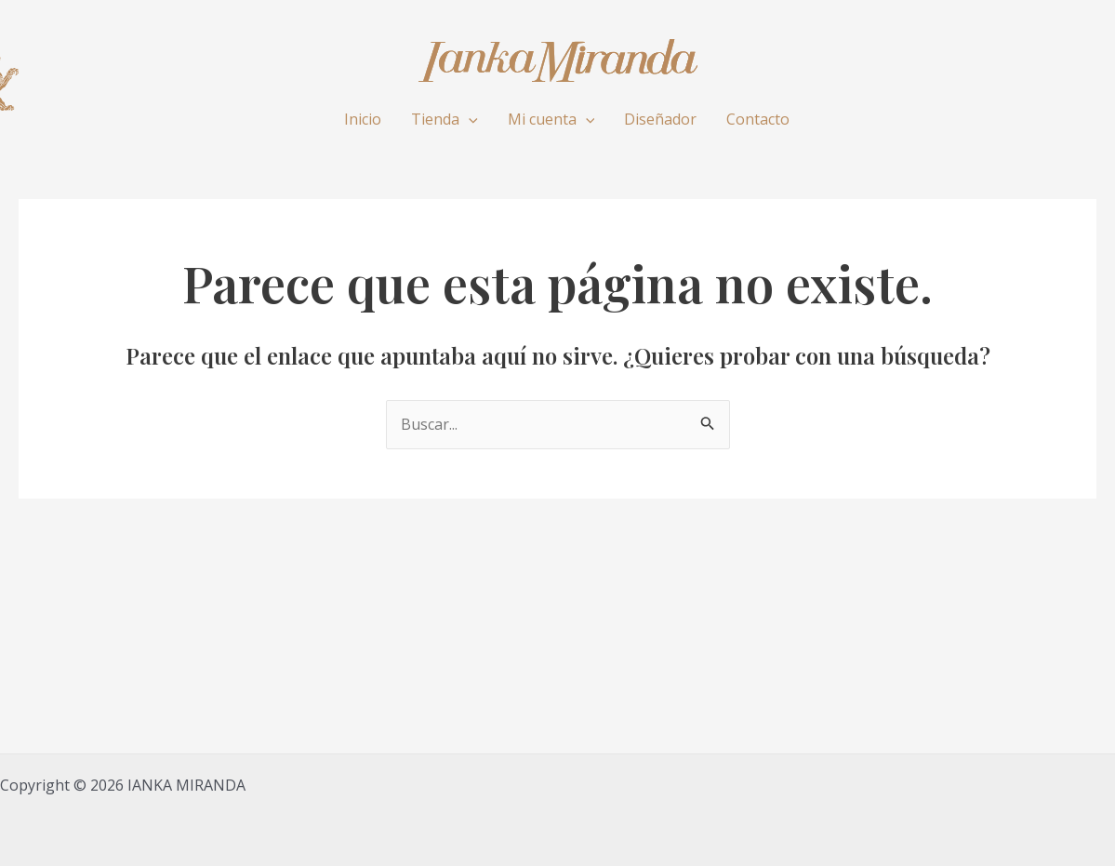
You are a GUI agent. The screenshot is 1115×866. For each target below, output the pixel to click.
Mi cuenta (551, 119)
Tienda (444, 119)
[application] (468, 119)
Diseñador (660, 119)
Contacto (758, 119)
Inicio (362, 119)
